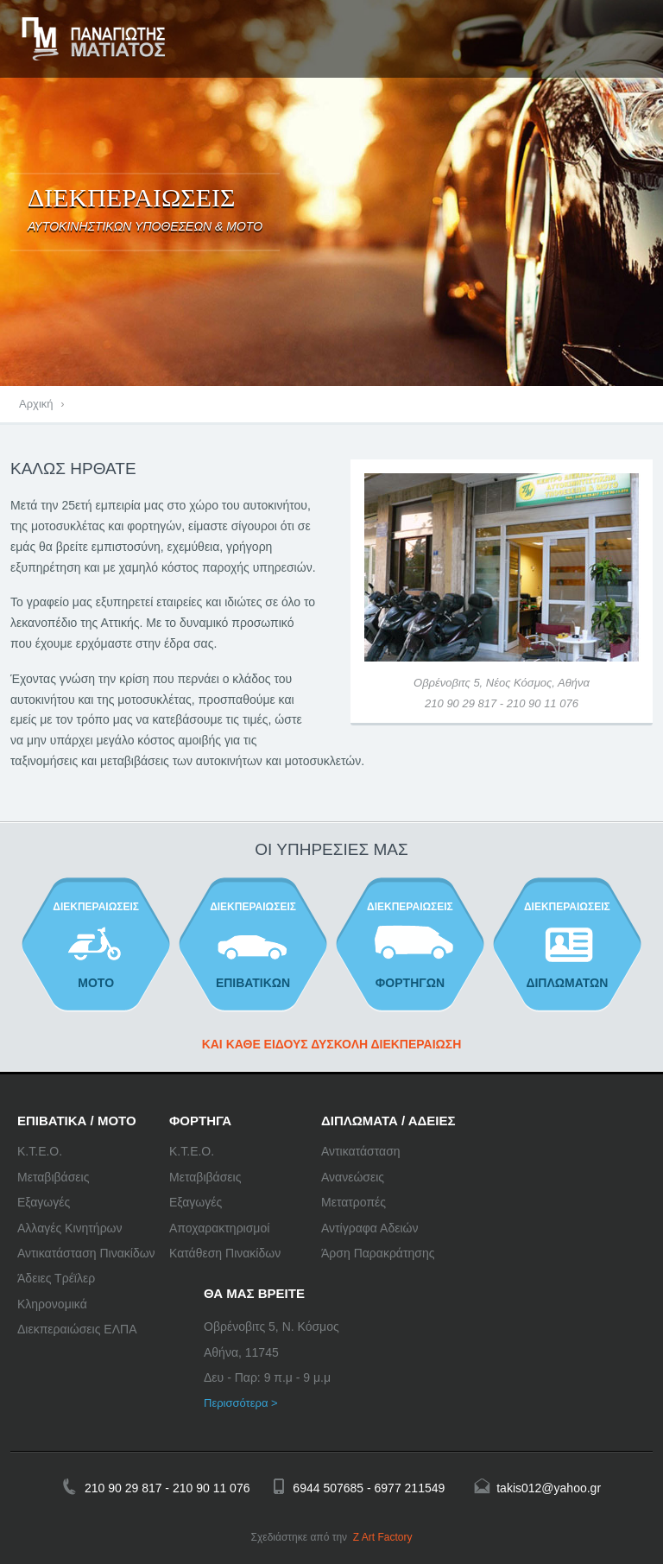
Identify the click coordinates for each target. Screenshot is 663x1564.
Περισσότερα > (241, 1402)
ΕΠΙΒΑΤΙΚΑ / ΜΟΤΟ (76, 1120)
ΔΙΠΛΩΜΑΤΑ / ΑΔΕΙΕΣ (388, 1120)
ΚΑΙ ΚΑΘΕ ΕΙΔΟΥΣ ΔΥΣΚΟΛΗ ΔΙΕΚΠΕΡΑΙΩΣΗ (332, 1044)
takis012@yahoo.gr (548, 1488)
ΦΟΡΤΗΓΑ (200, 1120)
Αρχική (36, 403)
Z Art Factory (383, 1537)
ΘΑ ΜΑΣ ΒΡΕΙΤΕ (254, 1293)
